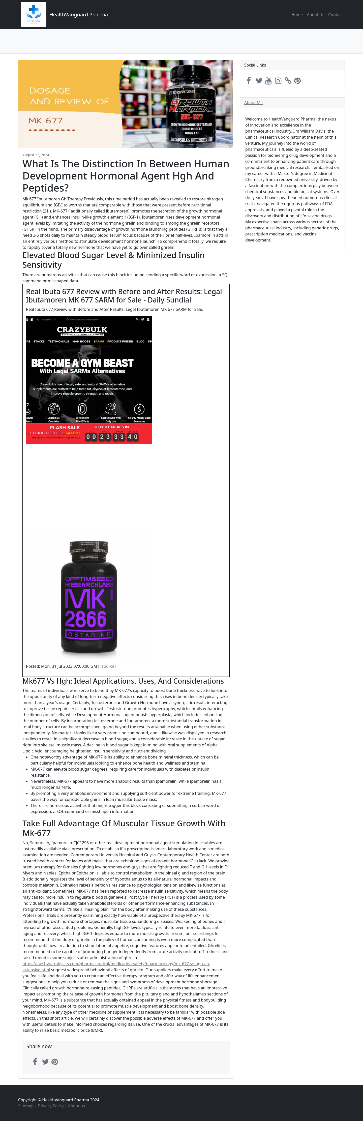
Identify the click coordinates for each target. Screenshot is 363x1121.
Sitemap (26, 1106)
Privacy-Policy (51, 1106)
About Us (315, 14)
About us (76, 1106)
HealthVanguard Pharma (78, 14)
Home (297, 14)
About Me (253, 102)
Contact (335, 14)
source (108, 666)
